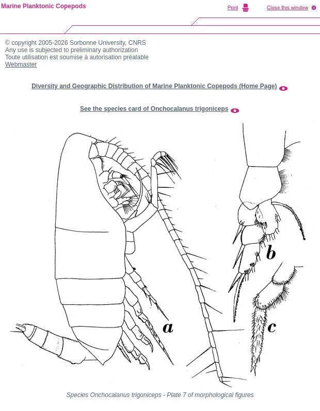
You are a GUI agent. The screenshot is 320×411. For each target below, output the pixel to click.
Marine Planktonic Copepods (43, 6)
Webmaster (21, 64)
